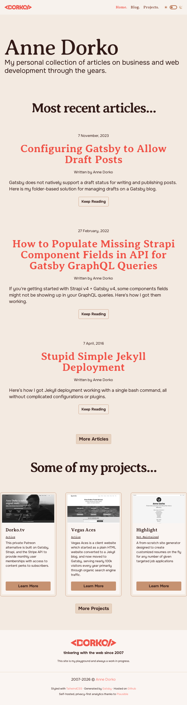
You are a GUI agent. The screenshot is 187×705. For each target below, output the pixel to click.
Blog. (135, 7)
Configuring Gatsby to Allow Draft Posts (93, 154)
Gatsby (107, 688)
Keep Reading (93, 201)
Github (132, 688)
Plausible (122, 694)
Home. (121, 7)
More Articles (93, 439)
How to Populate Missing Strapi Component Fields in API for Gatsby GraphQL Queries (93, 255)
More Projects (93, 608)
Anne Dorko (106, 679)
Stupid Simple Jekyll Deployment (93, 361)
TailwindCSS (74, 688)
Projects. (151, 7)
